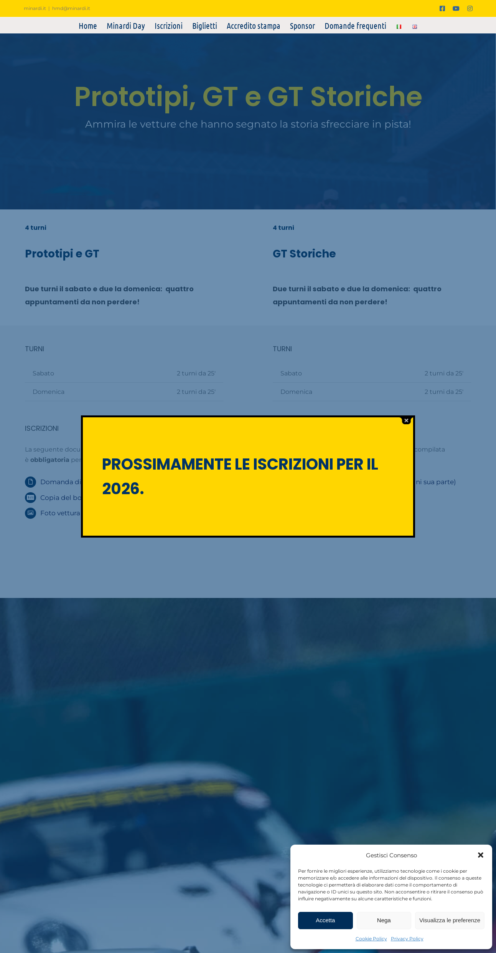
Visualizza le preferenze (449, 920)
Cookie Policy (371, 938)
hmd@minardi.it (71, 8)
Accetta (325, 920)
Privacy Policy (407, 938)
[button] (480, 855)
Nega (384, 920)
